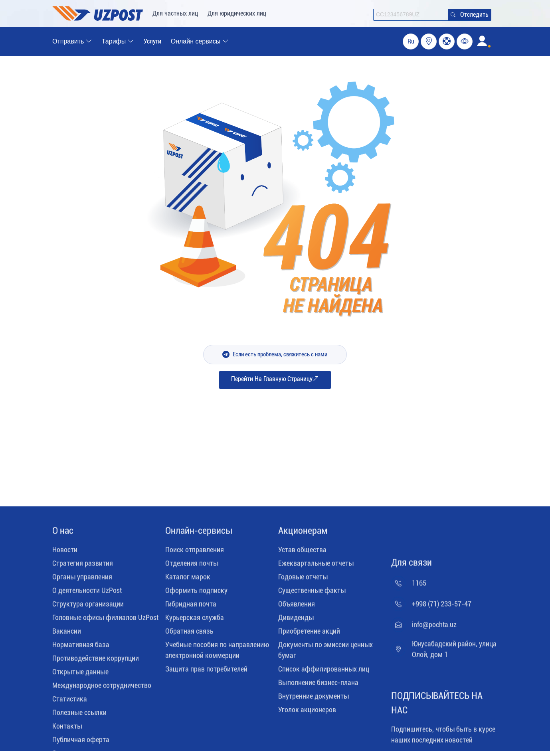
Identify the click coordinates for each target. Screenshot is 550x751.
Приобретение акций (309, 634)
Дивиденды (296, 620)
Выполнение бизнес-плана (318, 685)
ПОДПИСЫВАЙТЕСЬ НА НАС (437, 706)
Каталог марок (187, 579)
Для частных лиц (175, 13)
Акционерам (303, 533)
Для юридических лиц (237, 13)
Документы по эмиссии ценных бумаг (325, 652)
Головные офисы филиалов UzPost (105, 620)
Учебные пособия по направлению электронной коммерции (217, 652)
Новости (64, 552)
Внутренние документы (313, 699)
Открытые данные (80, 674)
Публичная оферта (80, 742)
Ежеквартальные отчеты (316, 566)
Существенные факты (312, 593)
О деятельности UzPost (87, 593)
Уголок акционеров (307, 712)
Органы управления (82, 579)
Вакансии (66, 634)
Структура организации (88, 607)
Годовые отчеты (303, 579)
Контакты (67, 729)
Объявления (296, 607)
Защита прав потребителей (206, 672)
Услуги (152, 41)
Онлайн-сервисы (198, 533)
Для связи (411, 565)
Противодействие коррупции (95, 661)
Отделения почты (191, 566)
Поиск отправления (194, 552)
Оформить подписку (196, 593)
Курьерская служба (194, 620)
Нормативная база (80, 647)
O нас (62, 533)
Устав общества (302, 552)
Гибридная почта (190, 607)
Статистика (69, 702)
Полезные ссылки (79, 715)
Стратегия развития (82, 566)
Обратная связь (189, 634)
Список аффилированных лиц (323, 672)
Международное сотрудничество (101, 688)
